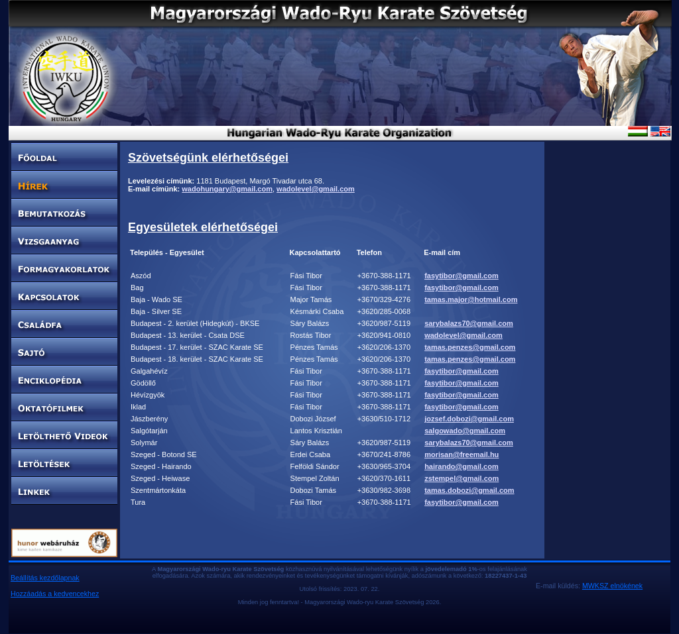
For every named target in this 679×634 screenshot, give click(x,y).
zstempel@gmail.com (461, 478)
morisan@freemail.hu (461, 454)
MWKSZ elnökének (612, 586)
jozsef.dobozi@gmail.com (469, 419)
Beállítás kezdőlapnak (45, 578)
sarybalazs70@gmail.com (468, 323)
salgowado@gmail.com (464, 431)
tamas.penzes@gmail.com (469, 347)
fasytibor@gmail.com (461, 276)
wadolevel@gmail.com (316, 189)
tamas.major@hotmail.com (470, 299)
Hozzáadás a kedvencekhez (55, 594)
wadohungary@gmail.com (227, 189)
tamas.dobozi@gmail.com (469, 490)
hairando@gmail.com (461, 466)
